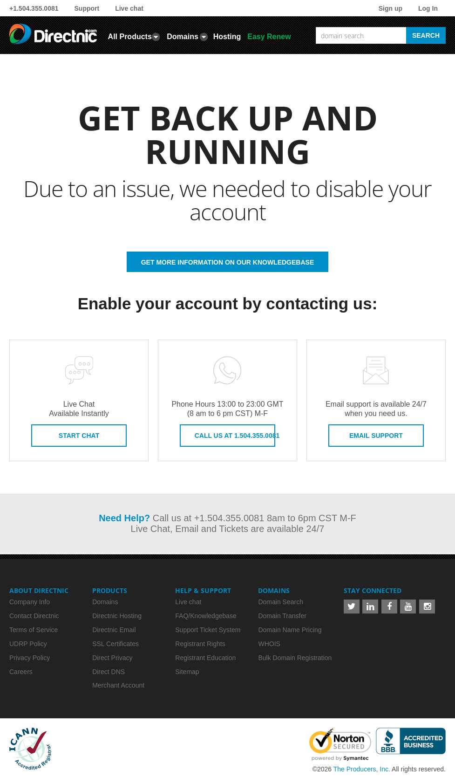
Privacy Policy (29, 657)
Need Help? (124, 518)
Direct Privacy (112, 657)
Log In (428, 8)
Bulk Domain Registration (295, 657)
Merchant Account (118, 685)
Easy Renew (269, 37)
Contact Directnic (34, 616)
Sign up (390, 8)
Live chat (129, 8)
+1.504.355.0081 (34, 8)
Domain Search (280, 602)
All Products (130, 37)
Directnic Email (114, 630)
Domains (182, 37)
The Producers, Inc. (361, 769)
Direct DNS (108, 671)
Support (87, 8)
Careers (21, 671)
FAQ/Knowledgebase (206, 616)
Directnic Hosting (117, 616)
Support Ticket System (207, 630)
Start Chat (79, 435)
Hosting (227, 37)
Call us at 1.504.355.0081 (235, 435)
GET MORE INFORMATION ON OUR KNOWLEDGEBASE (227, 262)
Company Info (29, 602)
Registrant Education (205, 657)
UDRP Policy (28, 644)
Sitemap (187, 671)
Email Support (376, 435)
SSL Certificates (115, 644)
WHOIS (269, 644)
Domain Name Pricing (289, 630)
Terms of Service (33, 630)
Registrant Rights (200, 644)
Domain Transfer (282, 616)
